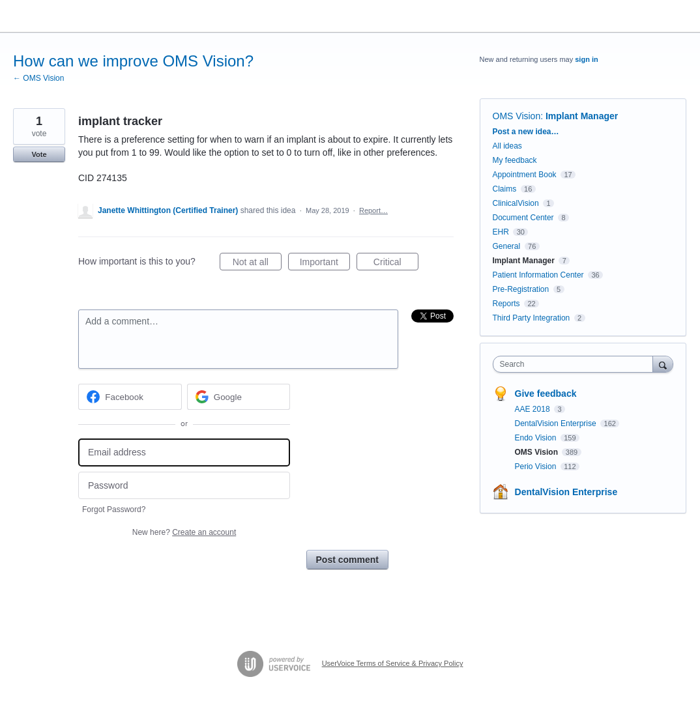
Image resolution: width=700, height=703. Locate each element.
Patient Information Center (538, 275)
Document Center (523, 217)
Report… (373, 210)
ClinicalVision (516, 203)
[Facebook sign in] (130, 397)
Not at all (257, 264)
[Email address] (184, 452)
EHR (501, 232)
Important (325, 264)
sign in (586, 59)
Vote (38, 154)
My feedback (515, 160)
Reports (506, 303)
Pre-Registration (521, 289)
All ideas (507, 146)
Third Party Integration (531, 318)
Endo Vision (537, 437)
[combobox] (576, 364)
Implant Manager (582, 116)
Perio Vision (537, 466)
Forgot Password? (113, 509)
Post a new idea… (526, 131)
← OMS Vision (38, 78)
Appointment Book (525, 174)
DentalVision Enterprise (557, 423)
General (507, 246)
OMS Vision (517, 116)
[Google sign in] (239, 397)
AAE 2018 (533, 409)
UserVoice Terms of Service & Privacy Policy (392, 663)
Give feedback (546, 393)
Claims (505, 189)
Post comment (347, 559)
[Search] (662, 364)
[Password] (184, 486)
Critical (395, 264)
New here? (184, 532)
